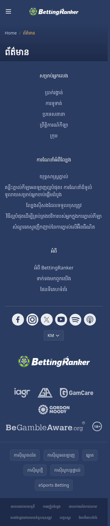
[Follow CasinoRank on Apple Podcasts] (90, 320)
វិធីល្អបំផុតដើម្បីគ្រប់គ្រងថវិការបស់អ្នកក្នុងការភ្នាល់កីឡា (54, 216)
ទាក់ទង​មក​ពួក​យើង (54, 278)
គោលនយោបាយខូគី (23, 506)
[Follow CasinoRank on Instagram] (32, 320)
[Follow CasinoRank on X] (47, 320)
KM (54, 335)
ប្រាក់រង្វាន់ (54, 92)
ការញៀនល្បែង (52, 506)
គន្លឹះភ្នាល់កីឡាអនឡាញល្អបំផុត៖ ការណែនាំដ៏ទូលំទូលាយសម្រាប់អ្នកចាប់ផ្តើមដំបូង (48, 191)
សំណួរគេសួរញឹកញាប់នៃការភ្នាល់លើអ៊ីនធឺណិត (54, 227)
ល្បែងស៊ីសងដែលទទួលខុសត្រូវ (54, 205)
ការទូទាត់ (54, 103)
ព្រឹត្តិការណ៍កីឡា (54, 125)
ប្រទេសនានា (54, 114)
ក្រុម (54, 135)
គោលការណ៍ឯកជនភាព (83, 506)
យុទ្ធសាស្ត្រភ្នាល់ (54, 176)
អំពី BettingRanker (54, 267)
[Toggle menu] (8, 11)
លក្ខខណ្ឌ (65, 517)
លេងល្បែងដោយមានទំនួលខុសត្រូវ (31, 517)
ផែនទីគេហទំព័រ (53, 289)
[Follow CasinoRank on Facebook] (18, 320)
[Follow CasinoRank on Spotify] (76, 320)
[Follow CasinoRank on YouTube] (61, 320)
